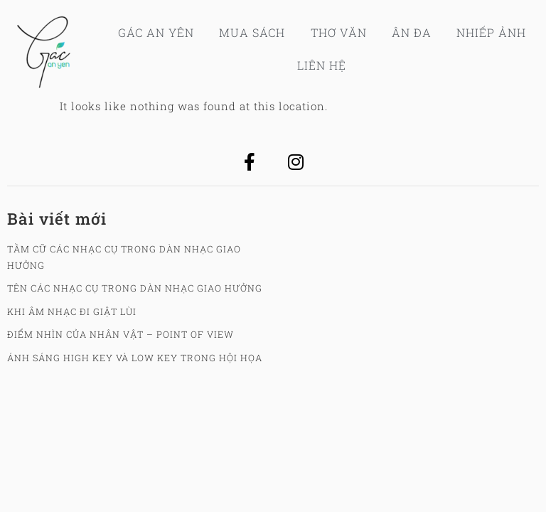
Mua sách (252, 32)
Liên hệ (321, 65)
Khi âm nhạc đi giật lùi (71, 311)
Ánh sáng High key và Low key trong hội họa (134, 357)
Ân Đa (412, 32)
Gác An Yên (156, 32)
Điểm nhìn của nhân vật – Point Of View (120, 334)
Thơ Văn (339, 32)
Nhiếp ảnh (491, 32)
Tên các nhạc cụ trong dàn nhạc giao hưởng (134, 288)
